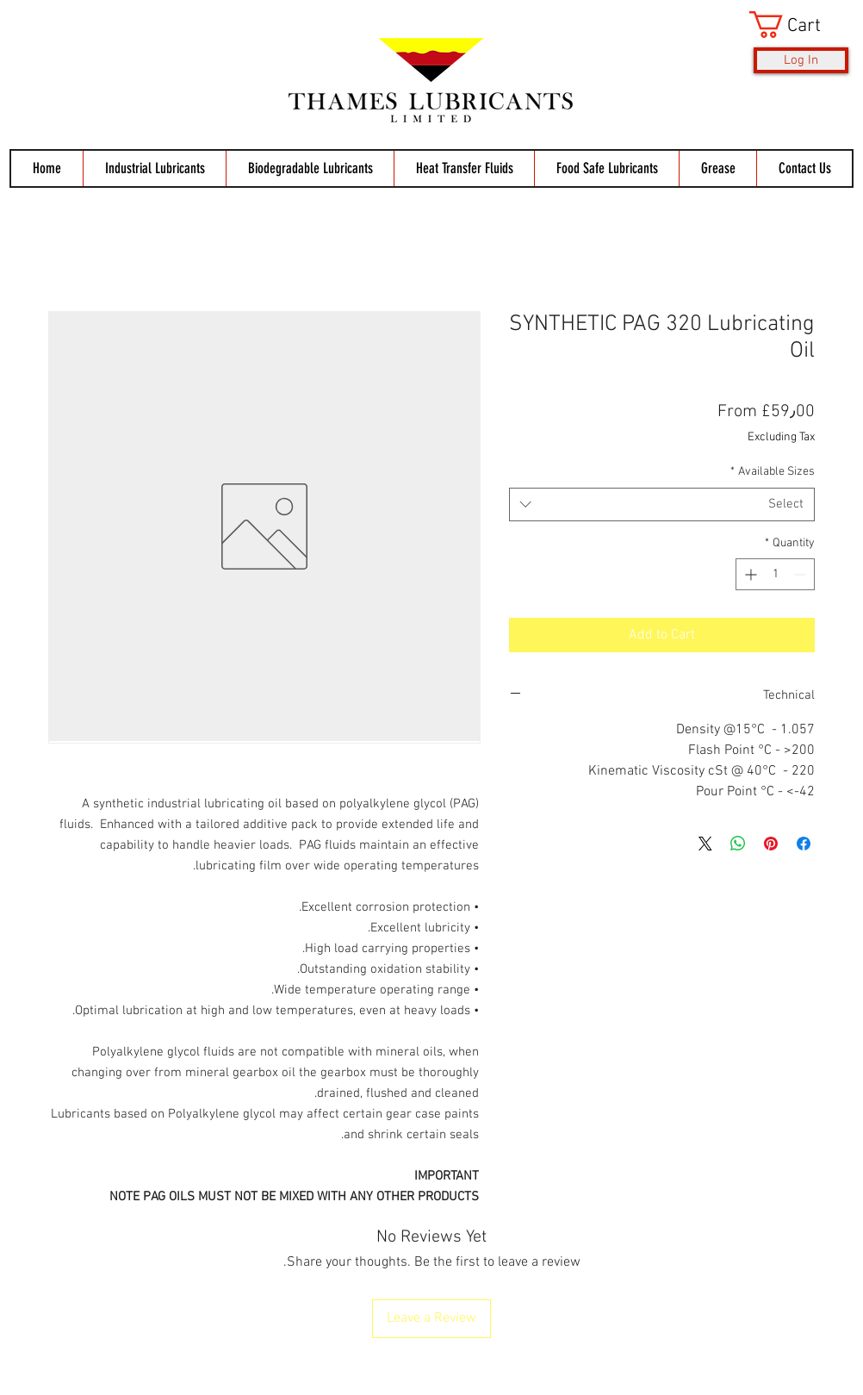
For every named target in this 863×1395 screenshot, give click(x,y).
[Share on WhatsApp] (738, 843)
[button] (798, 24)
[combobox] (662, 504)
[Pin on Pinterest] (771, 843)
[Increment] (749, 574)
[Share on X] (705, 843)
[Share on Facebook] (803, 843)
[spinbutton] (775, 574)
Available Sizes (772, 471)
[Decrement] (801, 574)
